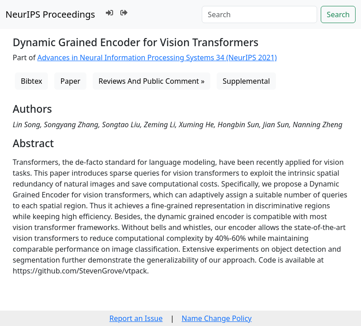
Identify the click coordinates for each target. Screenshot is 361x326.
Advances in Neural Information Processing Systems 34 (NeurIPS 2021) (157, 57)
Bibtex (31, 81)
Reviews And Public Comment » (151, 81)
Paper (70, 81)
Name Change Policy (217, 318)
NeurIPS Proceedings (50, 14)
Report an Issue (136, 318)
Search (338, 14)
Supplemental (246, 81)
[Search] (259, 14)
